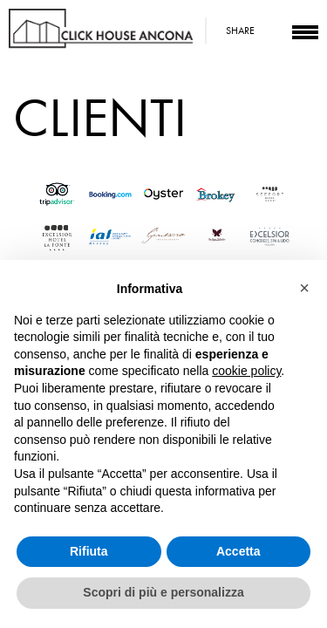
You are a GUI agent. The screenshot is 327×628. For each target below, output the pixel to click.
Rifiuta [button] (89, 551)
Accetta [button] (238, 551)
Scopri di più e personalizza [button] (163, 592)
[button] (304, 288)
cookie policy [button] (246, 371)
